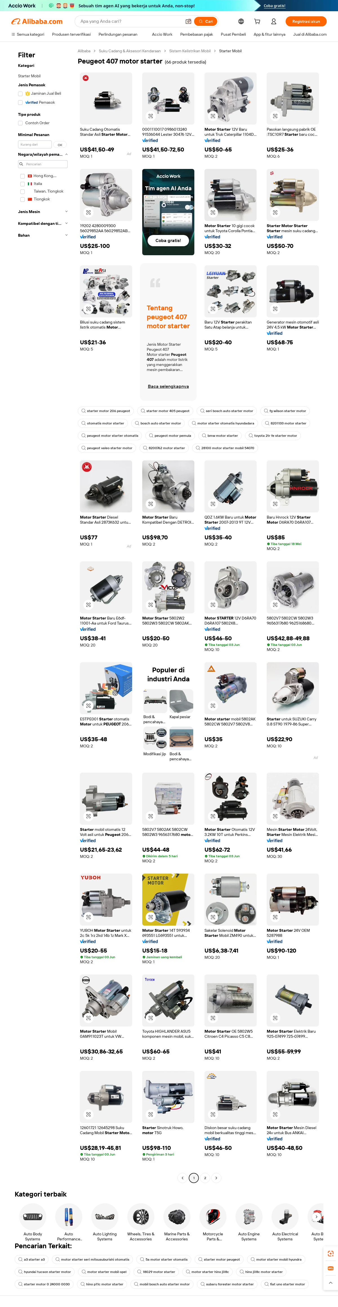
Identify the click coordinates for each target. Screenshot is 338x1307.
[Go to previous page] (182, 1178)
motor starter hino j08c (207, 1272)
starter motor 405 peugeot (165, 411)
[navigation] (43, 615)
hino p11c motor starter (102, 1284)
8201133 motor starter (285, 423)
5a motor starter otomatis (164, 1259)
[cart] (258, 22)
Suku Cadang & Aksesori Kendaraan (130, 51)
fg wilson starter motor (285, 411)
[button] (188, 21)
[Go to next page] (216, 1178)
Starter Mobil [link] (230, 51)
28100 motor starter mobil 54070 (225, 448)
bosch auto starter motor (158, 423)
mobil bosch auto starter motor (162, 1284)
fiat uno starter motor (284, 1284)
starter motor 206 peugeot (105, 411)
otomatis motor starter (102, 423)
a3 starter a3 (31, 1259)
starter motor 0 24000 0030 (44, 1284)
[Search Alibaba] (131, 21)
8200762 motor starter (164, 448)
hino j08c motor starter (261, 1272)
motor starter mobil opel (104, 1272)
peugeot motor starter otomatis (109, 435)
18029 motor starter (156, 1272)
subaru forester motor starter (227, 1284)
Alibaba (84, 51)
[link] (330, 1253)
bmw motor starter (220, 435)
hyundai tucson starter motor (44, 1272)
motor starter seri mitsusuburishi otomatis (92, 1259)
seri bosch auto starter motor (226, 411)
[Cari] (205, 21)
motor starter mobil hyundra (276, 1259)
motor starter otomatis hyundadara (223, 423)
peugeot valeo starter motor (106, 448)
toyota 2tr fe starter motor (273, 435)
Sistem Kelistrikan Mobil (190, 51)
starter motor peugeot (219, 1259)
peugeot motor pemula (170, 435)
